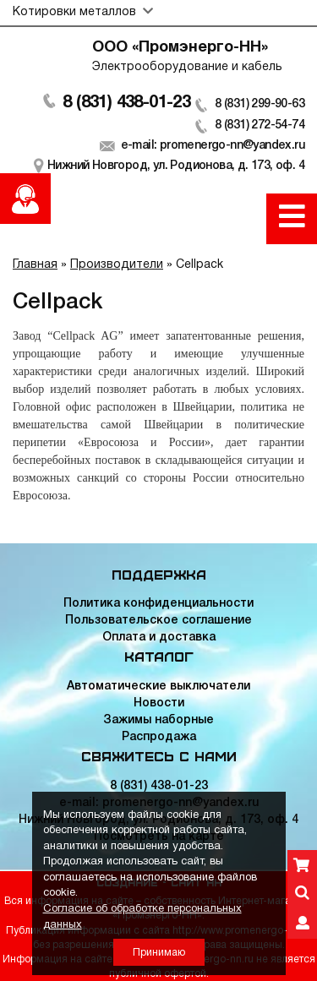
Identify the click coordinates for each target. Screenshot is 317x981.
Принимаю (159, 952)
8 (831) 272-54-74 (259, 125)
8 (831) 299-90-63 (259, 104)
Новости (159, 703)
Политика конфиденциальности (158, 603)
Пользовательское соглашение (158, 620)
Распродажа (159, 737)
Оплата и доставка (159, 637)
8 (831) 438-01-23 (126, 103)
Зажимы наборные (158, 720)
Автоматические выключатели (158, 686)
